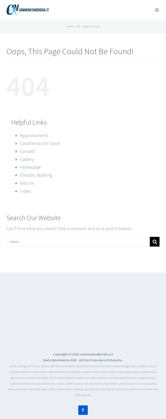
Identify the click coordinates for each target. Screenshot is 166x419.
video (25, 191)
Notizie (27, 183)
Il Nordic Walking (36, 175)
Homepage (30, 167)
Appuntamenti (34, 135)
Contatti (28, 151)
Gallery (27, 159)
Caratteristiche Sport (40, 143)
